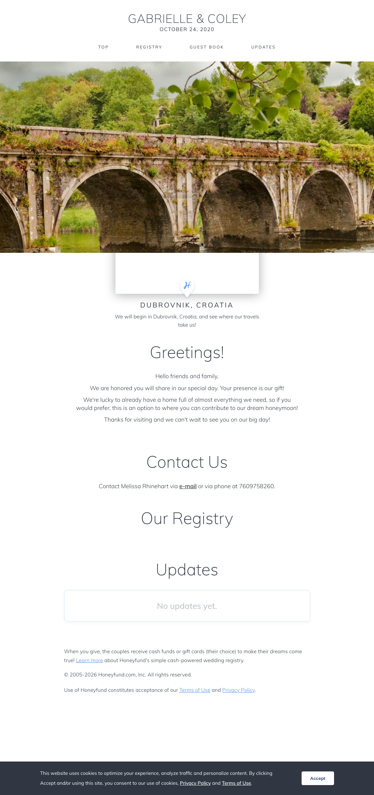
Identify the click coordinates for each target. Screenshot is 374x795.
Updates (263, 47)
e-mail (188, 486)
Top (103, 47)
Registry (149, 47)
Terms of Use (194, 690)
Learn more (89, 660)
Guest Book (207, 47)
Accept (317, 778)
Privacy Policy (238, 690)
